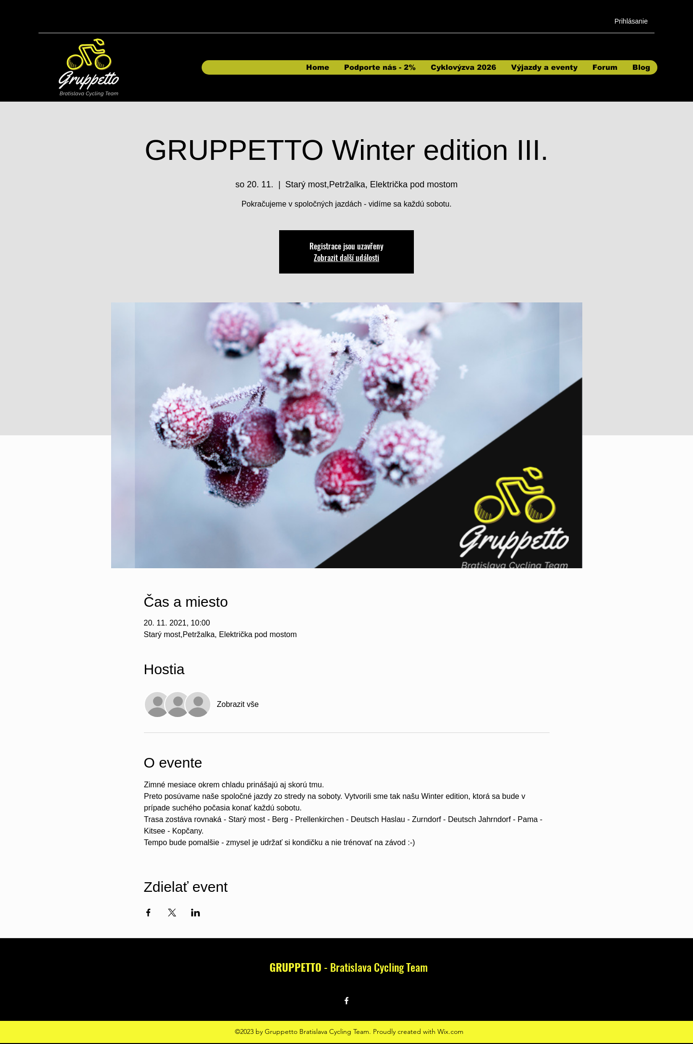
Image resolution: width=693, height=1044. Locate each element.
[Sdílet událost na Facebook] (148, 912)
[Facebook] (346, 1000)
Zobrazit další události (346, 257)
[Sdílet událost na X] (172, 912)
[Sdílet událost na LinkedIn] (195, 912)
